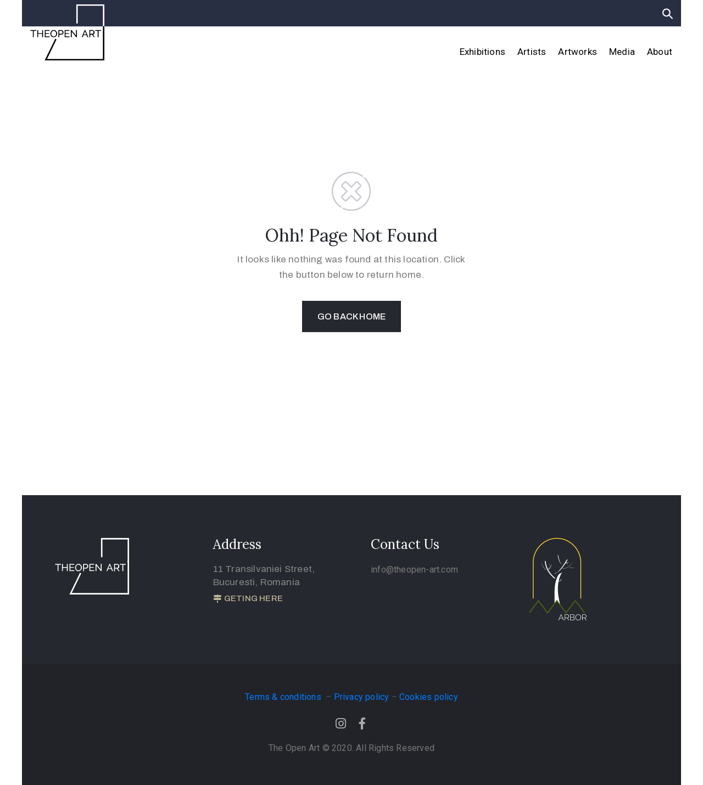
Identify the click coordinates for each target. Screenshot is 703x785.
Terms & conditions (284, 697)
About (659, 51)
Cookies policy (428, 697)
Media (622, 51)
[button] (248, 599)
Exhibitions (482, 51)
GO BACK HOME (351, 316)
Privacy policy (361, 697)
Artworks (577, 51)
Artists (531, 51)
